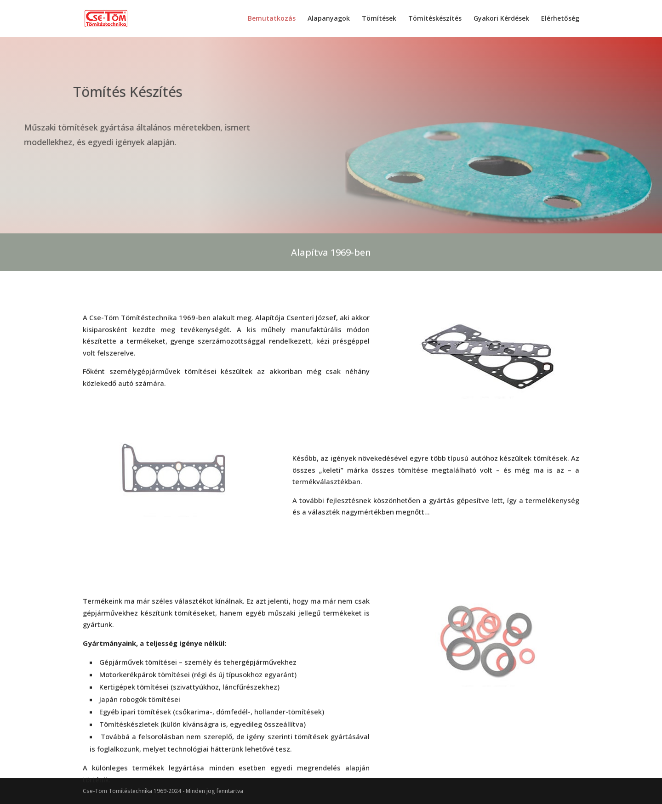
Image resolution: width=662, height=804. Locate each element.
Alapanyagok (329, 19)
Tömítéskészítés (435, 19)
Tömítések (379, 19)
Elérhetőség (560, 19)
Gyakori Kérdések (501, 19)
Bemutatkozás (272, 19)
